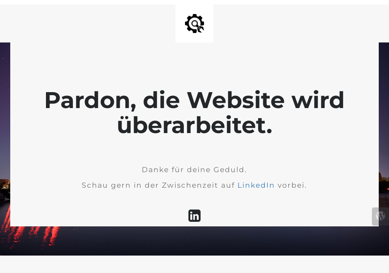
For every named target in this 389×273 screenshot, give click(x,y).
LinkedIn (256, 185)
